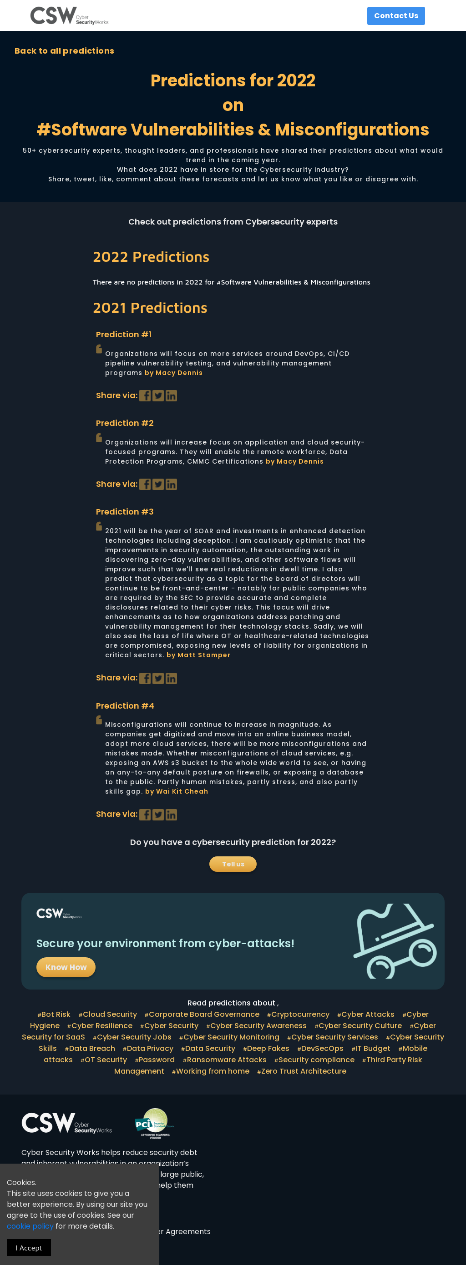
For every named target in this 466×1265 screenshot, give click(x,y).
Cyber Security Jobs (137, 1037)
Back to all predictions (64, 50)
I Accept (28, 1248)
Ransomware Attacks (229, 1060)
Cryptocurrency (303, 1014)
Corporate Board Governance (207, 1014)
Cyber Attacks (370, 1014)
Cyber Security (174, 1025)
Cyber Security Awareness (261, 1025)
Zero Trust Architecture (306, 1071)
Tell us (233, 864)
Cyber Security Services (337, 1037)
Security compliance (319, 1060)
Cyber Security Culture (363, 1025)
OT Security (108, 1060)
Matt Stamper (204, 655)
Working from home (215, 1071)
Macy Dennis (179, 372)
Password (159, 1060)
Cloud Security (112, 1014)
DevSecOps (325, 1048)
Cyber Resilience (104, 1025)
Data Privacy (153, 1048)
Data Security (213, 1048)
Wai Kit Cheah (182, 791)
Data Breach (95, 1048)
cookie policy (31, 1226)
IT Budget (375, 1048)
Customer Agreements (169, 1231)
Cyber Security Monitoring (234, 1037)
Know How (66, 967)
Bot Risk (58, 1014)
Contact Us (396, 15)
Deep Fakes (271, 1048)
